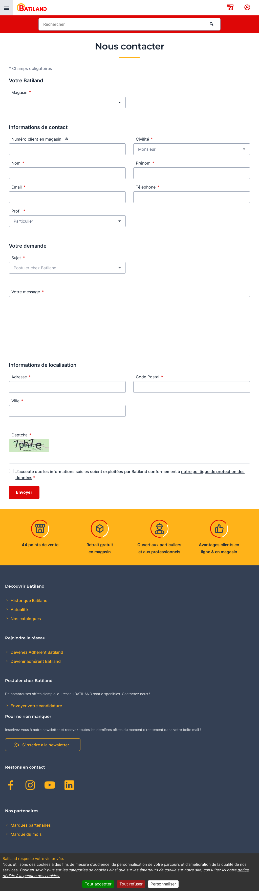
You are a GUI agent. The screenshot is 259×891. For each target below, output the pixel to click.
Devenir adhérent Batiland (35, 661)
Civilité (144, 139)
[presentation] (6, 7)
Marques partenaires (30, 825)
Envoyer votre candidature (36, 705)
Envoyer (24, 492)
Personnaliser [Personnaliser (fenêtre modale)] (163, 883)
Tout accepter (98, 883)
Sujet (18, 257)
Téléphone (147, 187)
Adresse (21, 376)
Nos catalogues (25, 618)
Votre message (27, 291)
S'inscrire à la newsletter (45, 744)
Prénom (145, 163)
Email (18, 187)
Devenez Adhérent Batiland (36, 652)
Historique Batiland (29, 600)
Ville (17, 400)
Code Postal (149, 376)
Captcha (21, 434)
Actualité (19, 609)
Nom (17, 163)
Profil (18, 211)
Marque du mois (26, 834)
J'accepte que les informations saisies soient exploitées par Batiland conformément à (130, 474)
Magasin (21, 92)
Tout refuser (131, 883)
